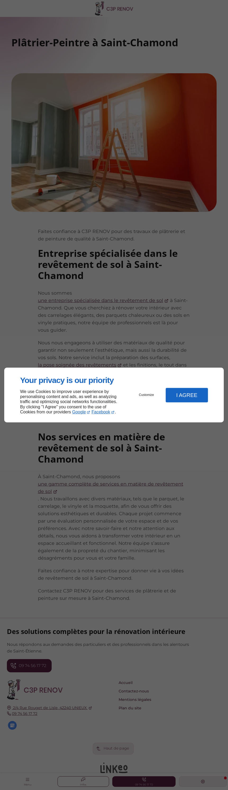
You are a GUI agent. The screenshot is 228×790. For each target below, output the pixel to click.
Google (79, 412)
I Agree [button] (186, 395)
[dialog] (114, 395)
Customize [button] (146, 395)
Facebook (101, 412)
